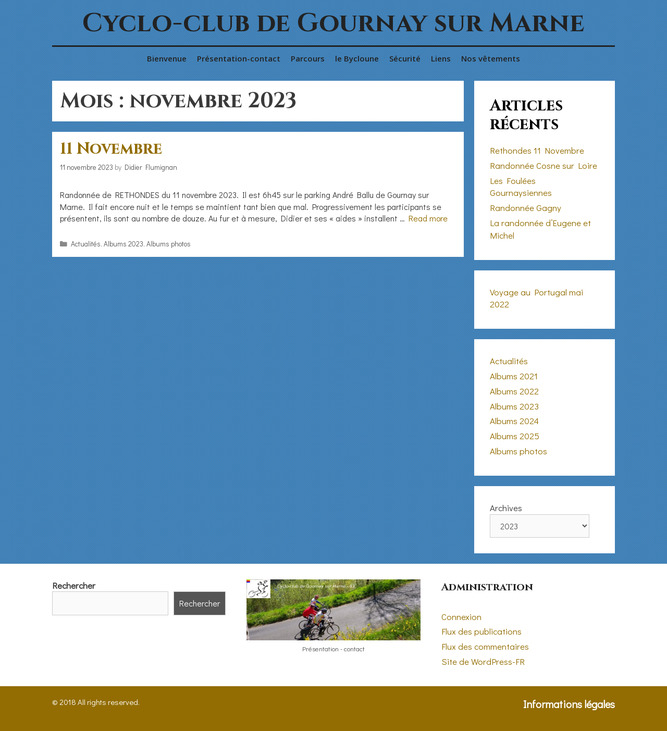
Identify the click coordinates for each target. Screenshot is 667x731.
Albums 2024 (514, 421)
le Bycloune (357, 58)
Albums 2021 (514, 376)
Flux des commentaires (485, 646)
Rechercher (73, 585)
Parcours (308, 58)
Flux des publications (481, 631)
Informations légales (569, 704)
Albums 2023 (123, 244)
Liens (441, 58)
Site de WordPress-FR (483, 661)
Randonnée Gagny (525, 208)
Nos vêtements (490, 58)
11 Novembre (111, 149)
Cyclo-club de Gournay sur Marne (333, 23)
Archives (506, 508)
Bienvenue (167, 58)
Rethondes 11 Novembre (537, 150)
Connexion (461, 617)
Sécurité (405, 58)
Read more (428, 218)
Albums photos (168, 244)
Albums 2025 (514, 436)
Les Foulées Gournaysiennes (521, 187)
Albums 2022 (514, 391)
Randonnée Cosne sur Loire (543, 165)
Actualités (86, 244)
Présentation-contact (238, 58)
